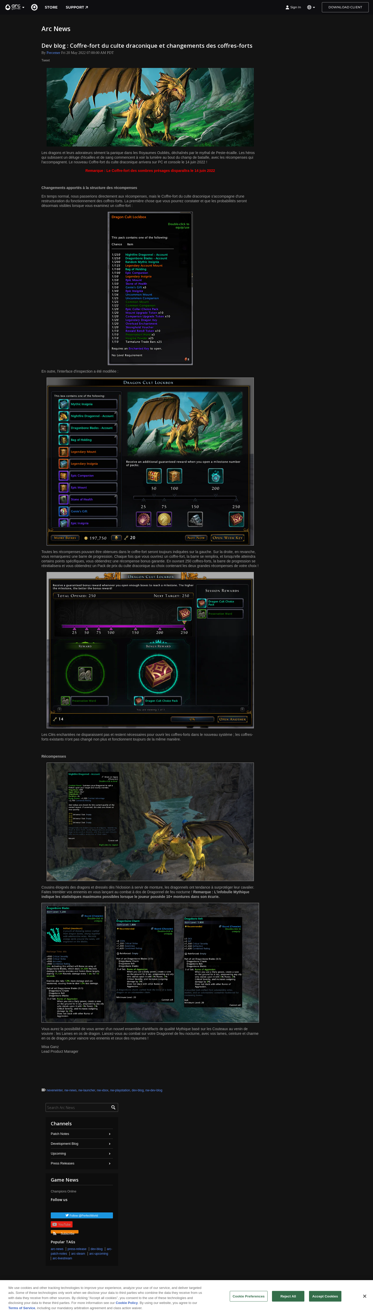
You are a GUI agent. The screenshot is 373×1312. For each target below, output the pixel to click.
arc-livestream (62, 1258)
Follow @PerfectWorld (84, 1215)
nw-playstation (120, 1090)
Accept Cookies (325, 1299)
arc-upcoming (98, 1253)
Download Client (345, 7)
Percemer (53, 53)
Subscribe (63, 1232)
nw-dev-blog (153, 1090)
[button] (15, 7)
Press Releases (62, 1163)
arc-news (57, 1249)
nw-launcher (86, 1090)
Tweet (45, 60)
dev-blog (138, 1090)
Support (77, 7)
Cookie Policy (127, 1306)
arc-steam (78, 1253)
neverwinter (54, 1090)
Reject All (288, 1299)
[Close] (364, 1299)
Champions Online (63, 1191)
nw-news (70, 1090)
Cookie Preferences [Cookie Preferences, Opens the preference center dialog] (249, 1299)
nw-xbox (103, 1090)
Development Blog (64, 1144)
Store (51, 7)
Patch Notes (60, 1134)
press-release (77, 1249)
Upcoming (58, 1153)
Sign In (293, 7)
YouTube (61, 1224)
